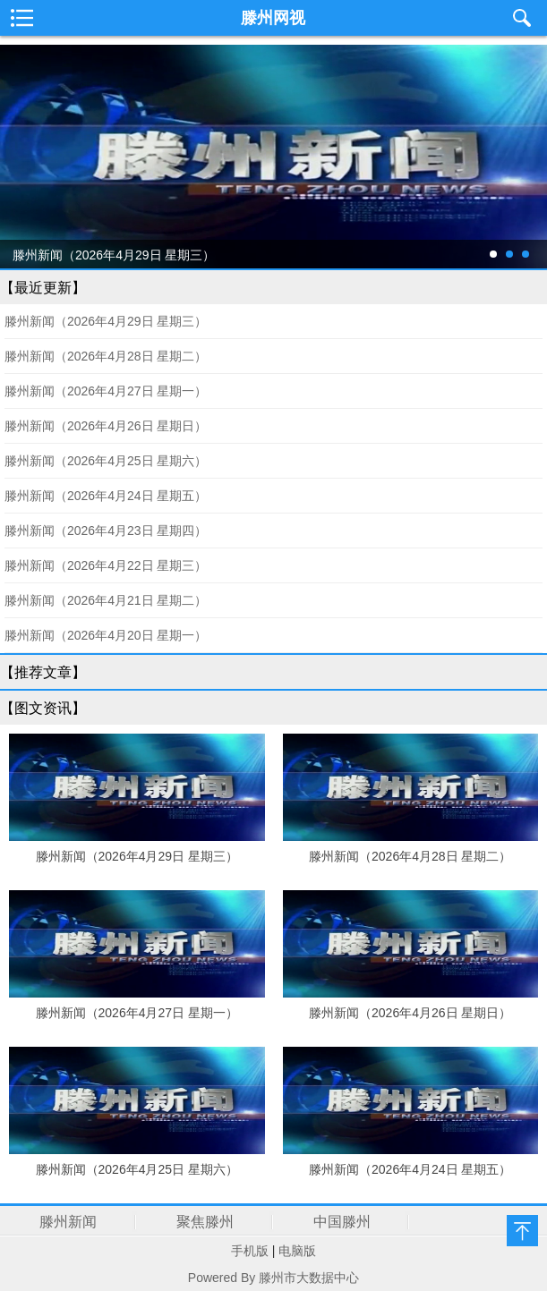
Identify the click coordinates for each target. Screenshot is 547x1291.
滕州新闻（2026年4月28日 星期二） (105, 356)
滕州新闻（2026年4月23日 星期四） (105, 530)
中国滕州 (342, 1221)
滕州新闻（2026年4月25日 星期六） (105, 461)
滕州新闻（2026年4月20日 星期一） (105, 635)
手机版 (250, 1251)
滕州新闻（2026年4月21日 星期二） (105, 600)
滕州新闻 (68, 1221)
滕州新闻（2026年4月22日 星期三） (105, 565)
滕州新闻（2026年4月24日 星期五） (105, 495)
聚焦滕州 (205, 1221)
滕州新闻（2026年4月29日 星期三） (105, 321)
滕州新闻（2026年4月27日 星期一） (105, 391)
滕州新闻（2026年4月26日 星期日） (105, 426)
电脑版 (297, 1251)
